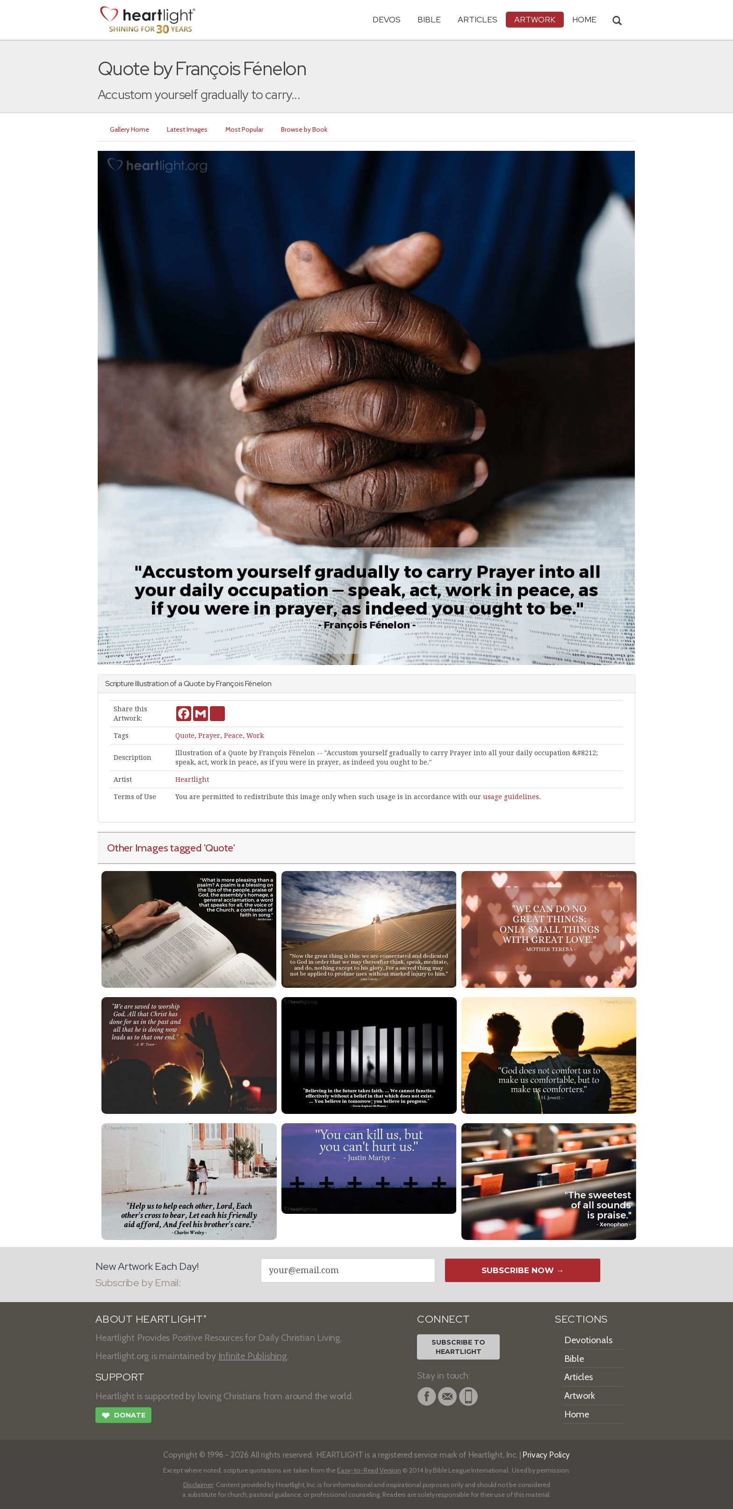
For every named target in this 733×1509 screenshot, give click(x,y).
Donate (123, 1416)
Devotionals (588, 1340)
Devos (387, 19)
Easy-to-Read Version (369, 1470)
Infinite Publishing (252, 1355)
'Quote (219, 847)
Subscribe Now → (522, 1270)
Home (576, 1414)
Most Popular (244, 129)
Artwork (534, 19)
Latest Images (187, 129)
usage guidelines (511, 797)
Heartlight (192, 779)
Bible (429, 19)
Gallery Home (129, 129)
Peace (233, 735)
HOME (584, 19)
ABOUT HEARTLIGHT (151, 1319)
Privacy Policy (546, 1454)
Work (255, 735)
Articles (477, 19)
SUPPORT (119, 1377)
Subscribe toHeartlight (458, 1347)
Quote (184, 735)
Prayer (209, 735)
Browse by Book (304, 129)
